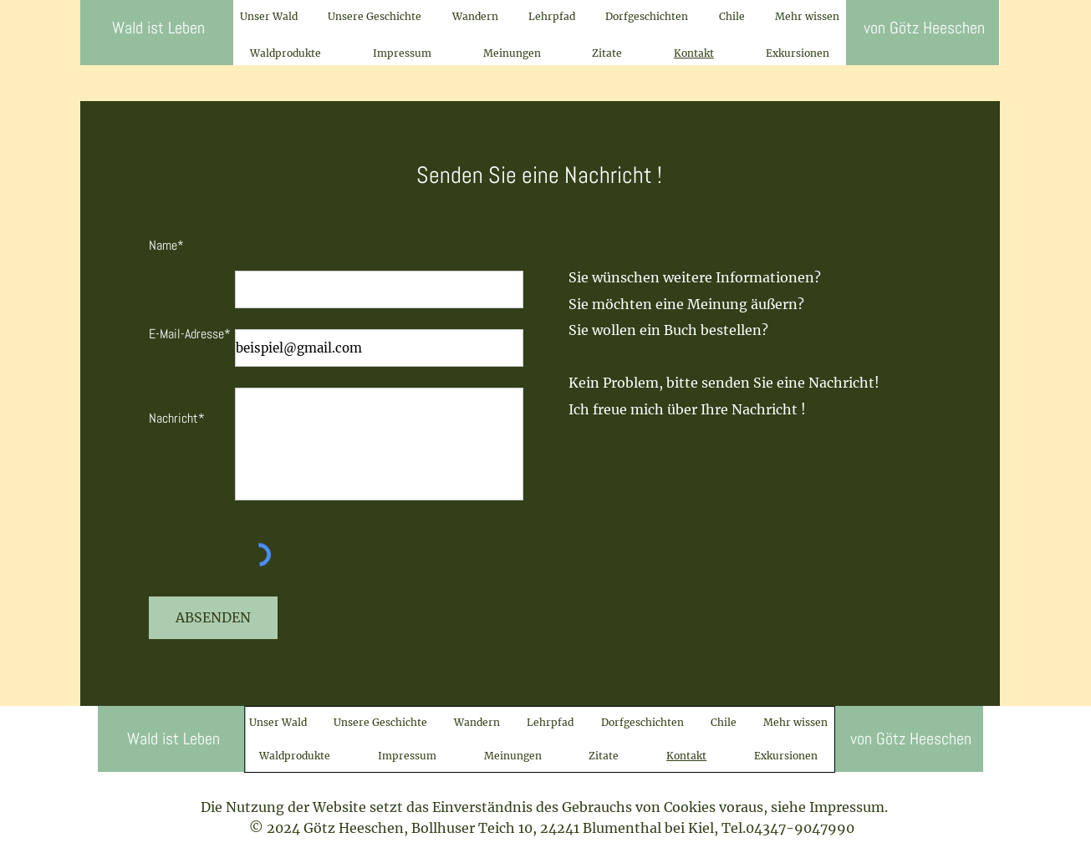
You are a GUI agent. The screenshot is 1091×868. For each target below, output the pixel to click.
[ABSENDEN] (213, 617)
